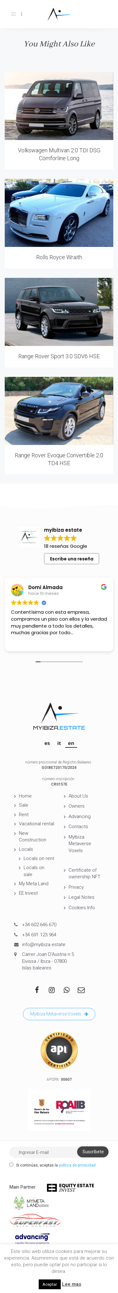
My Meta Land (33, 883)
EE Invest (28, 893)
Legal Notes (81, 897)
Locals (26, 849)
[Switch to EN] (71, 743)
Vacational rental (36, 824)
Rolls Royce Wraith (59, 257)
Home (25, 796)
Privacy (76, 887)
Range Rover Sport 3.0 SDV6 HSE (59, 356)
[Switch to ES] (47, 743)
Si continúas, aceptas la (52, 1164)
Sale (23, 805)
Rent (24, 814)
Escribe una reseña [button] (71, 559)
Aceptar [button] (49, 1284)
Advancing (80, 816)
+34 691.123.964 (39, 935)
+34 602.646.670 (39, 924)
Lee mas (71, 1284)
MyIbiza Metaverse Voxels (80, 843)
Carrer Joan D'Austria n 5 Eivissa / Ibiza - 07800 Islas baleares (48, 961)
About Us (78, 796)
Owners (77, 806)
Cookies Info (82, 907)
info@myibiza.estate (43, 944)
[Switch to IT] (59, 743)
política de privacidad (77, 1165)
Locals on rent (39, 858)
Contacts (78, 826)
